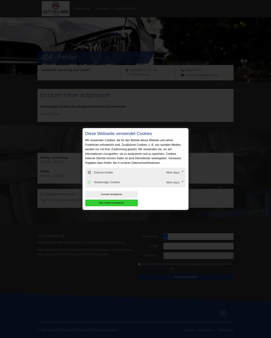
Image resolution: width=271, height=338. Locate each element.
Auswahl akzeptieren (107, 198)
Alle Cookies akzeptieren (163, 198)
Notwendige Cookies (104, 186)
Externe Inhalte (100, 176)
